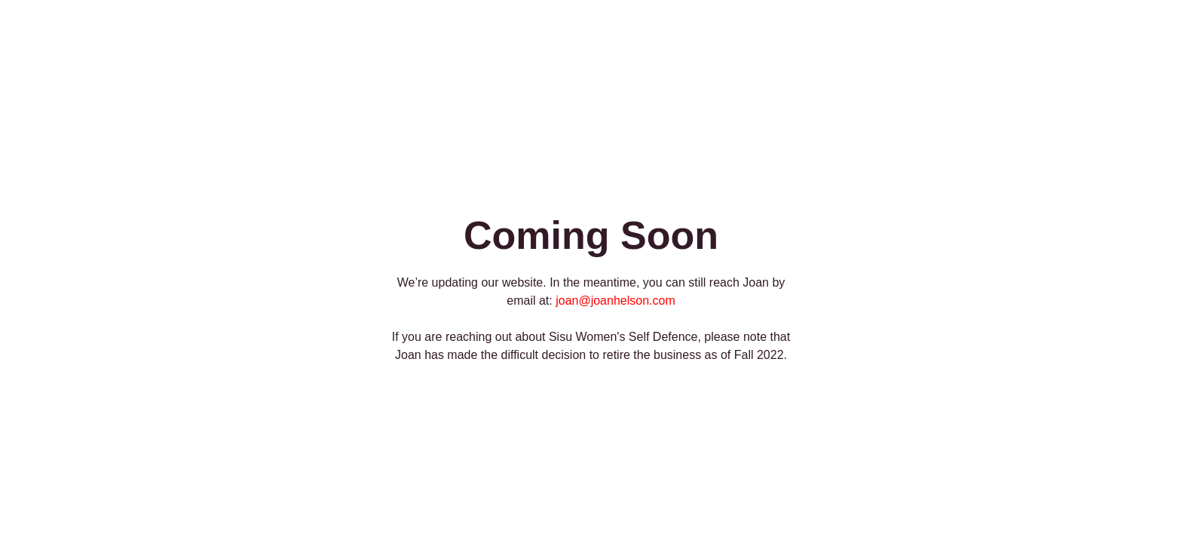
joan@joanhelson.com (615, 300)
